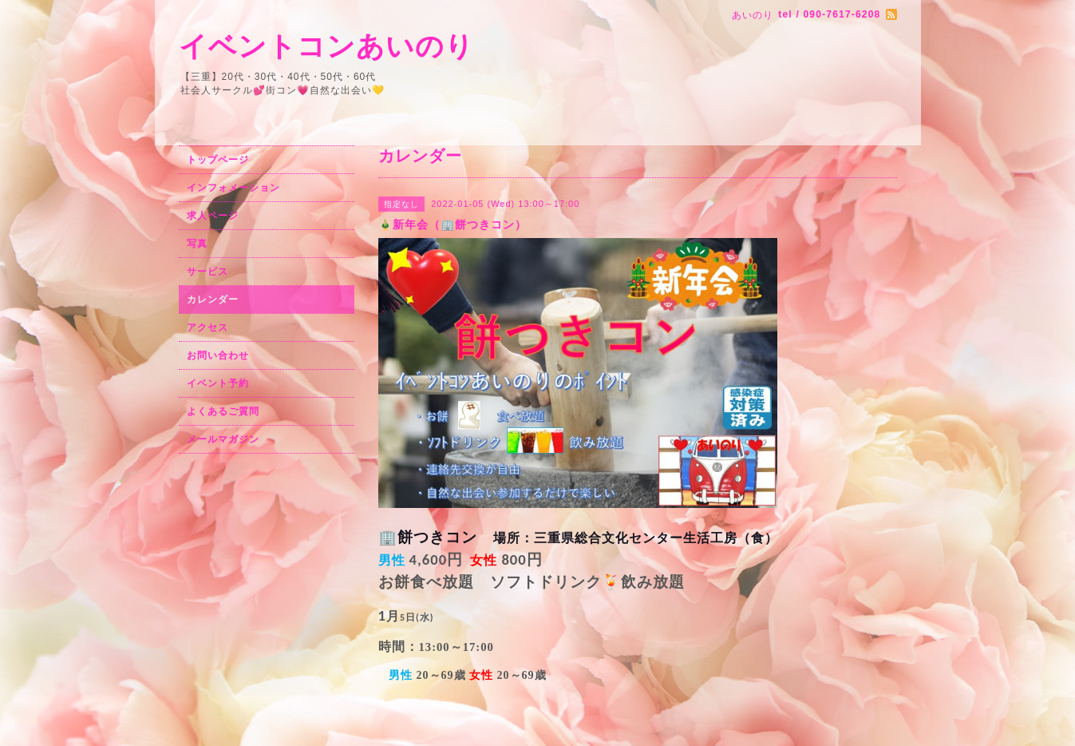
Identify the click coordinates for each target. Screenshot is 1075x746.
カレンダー (213, 299)
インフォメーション (233, 187)
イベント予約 (218, 383)
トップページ (218, 159)
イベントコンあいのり (326, 46)
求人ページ (213, 215)
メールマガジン (223, 439)
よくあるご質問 (223, 411)
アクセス (207, 327)
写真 (197, 243)
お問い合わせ (218, 355)
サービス (207, 271)
